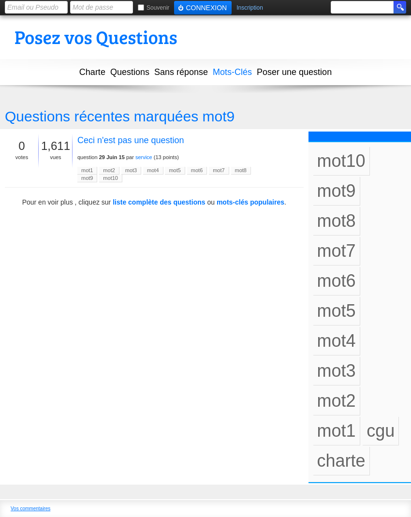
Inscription (249, 8)
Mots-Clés (232, 72)
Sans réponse (181, 72)
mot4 (153, 170)
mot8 (241, 170)
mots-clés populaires (250, 202)
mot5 (174, 170)
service (143, 157)
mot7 (218, 170)
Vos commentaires (30, 508)
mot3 (131, 170)
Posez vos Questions (96, 36)
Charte (92, 72)
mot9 (87, 178)
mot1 (87, 170)
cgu (381, 431)
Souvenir (158, 7)
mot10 (110, 178)
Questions (129, 72)
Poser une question (294, 72)
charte (341, 461)
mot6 (197, 170)
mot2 (109, 170)
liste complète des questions (159, 202)
